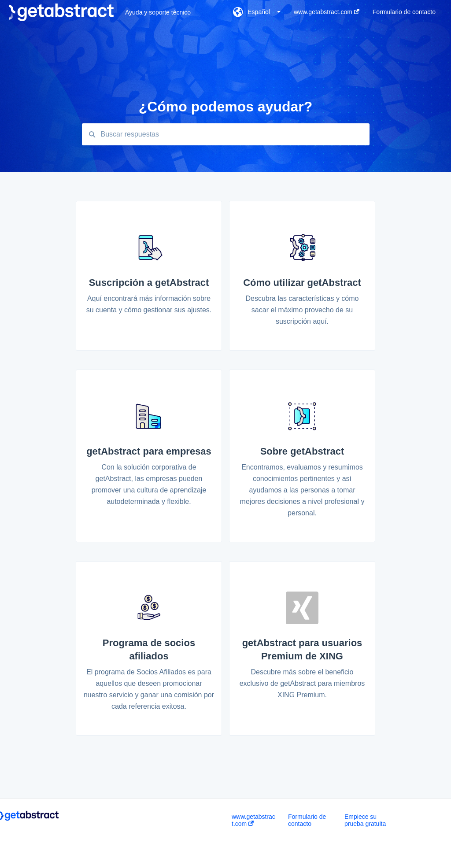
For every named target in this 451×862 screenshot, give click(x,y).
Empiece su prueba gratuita (365, 820)
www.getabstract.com (253, 820)
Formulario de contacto (307, 820)
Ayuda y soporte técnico (158, 12)
